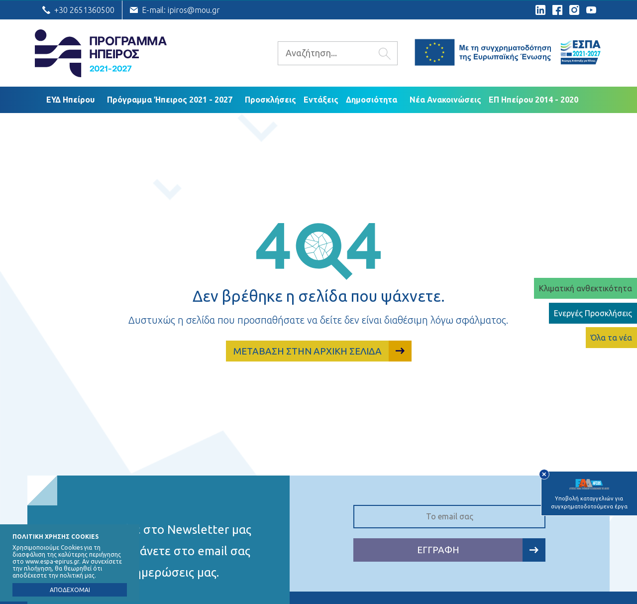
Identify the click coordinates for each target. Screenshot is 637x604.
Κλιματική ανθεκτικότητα (585, 288)
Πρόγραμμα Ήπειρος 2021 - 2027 (169, 99)
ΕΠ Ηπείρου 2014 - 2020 (533, 99)
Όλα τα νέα (611, 337)
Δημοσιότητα (371, 99)
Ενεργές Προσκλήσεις (593, 313)
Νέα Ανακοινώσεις (445, 99)
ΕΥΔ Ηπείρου (70, 99)
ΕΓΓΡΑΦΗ (481, 550)
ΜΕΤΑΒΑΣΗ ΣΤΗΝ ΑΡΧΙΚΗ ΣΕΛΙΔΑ (322, 351)
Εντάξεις (321, 99)
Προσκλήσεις (270, 99)
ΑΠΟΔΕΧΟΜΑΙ (70, 590)
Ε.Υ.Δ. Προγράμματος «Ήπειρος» (101, 53)
